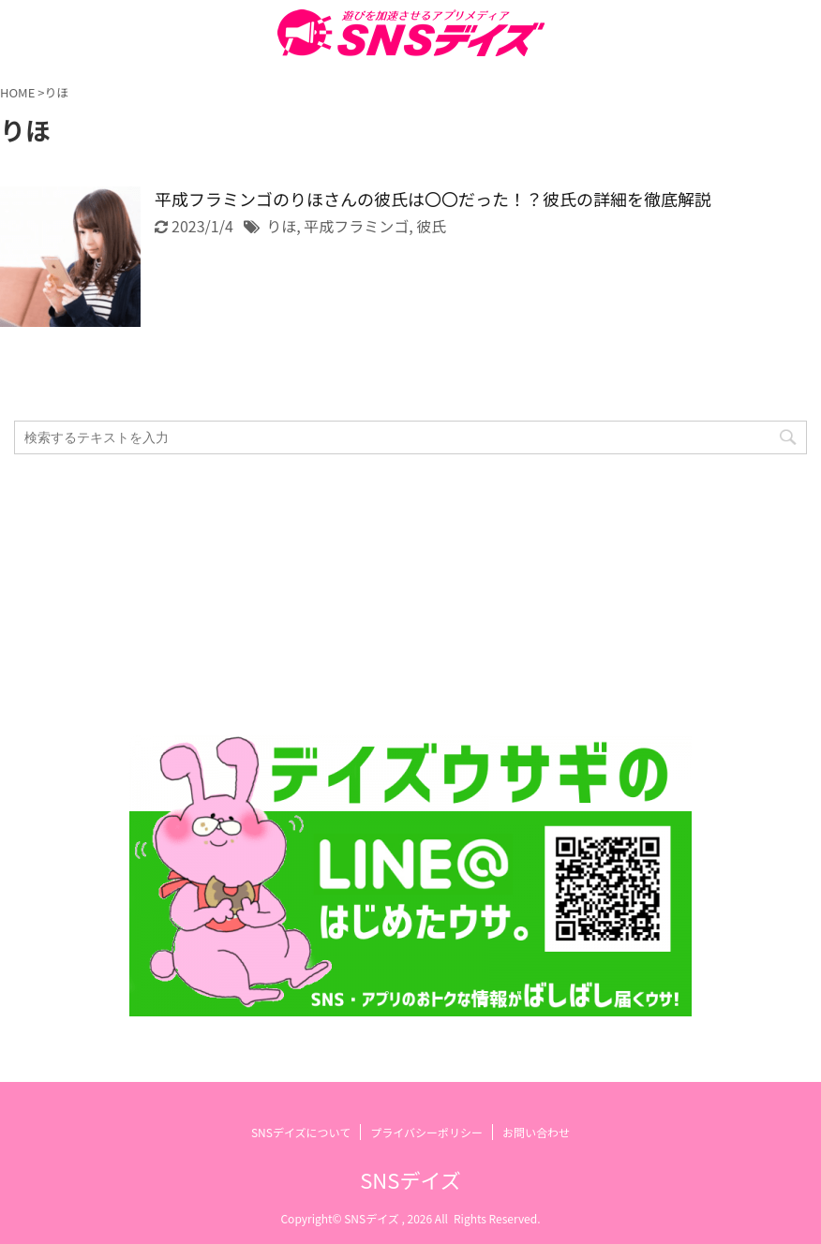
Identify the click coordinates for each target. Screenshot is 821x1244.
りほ (281, 226)
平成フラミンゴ (356, 226)
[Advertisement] (401, 595)
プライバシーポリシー (426, 1132)
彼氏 (431, 226)
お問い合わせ (536, 1132)
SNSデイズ (410, 1179)
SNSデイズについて (301, 1132)
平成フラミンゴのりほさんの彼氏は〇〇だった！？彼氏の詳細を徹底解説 (433, 198)
